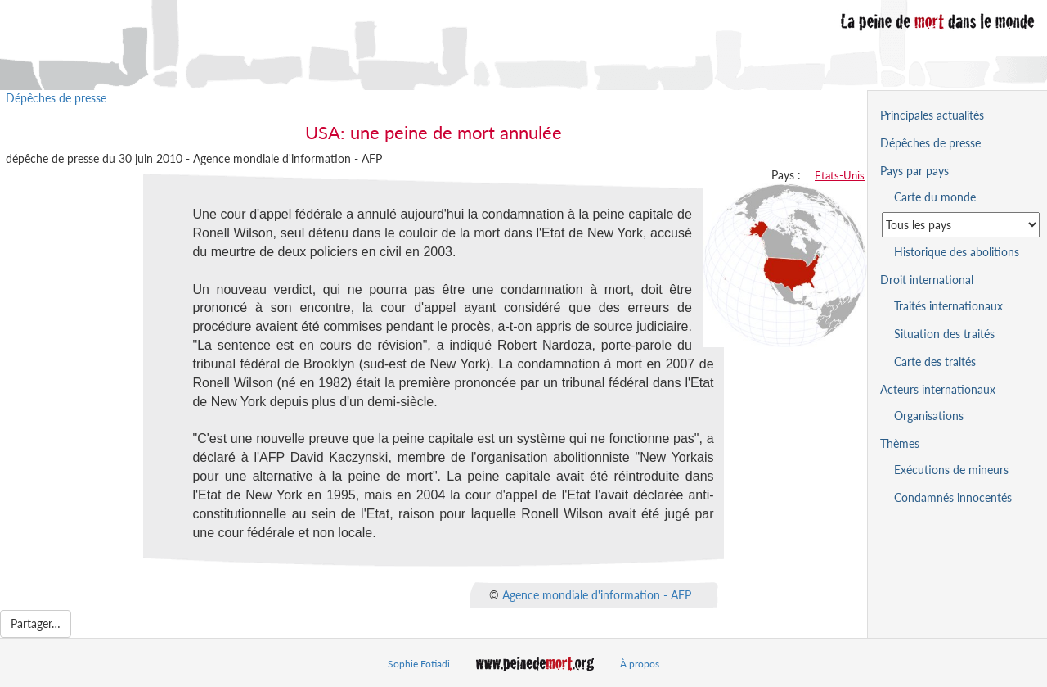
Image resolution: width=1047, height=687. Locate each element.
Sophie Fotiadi (419, 664)
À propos (639, 664)
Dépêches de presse (56, 98)
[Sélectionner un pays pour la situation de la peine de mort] (961, 224)
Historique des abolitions (956, 252)
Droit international (926, 280)
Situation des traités (944, 334)
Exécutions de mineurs (951, 470)
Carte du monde (935, 197)
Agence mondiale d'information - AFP (596, 595)
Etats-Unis (840, 175)
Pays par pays (914, 171)
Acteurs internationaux (937, 389)
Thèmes (899, 443)
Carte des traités (935, 361)
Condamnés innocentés (953, 497)
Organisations (929, 416)
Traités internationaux (948, 306)
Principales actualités (932, 115)
